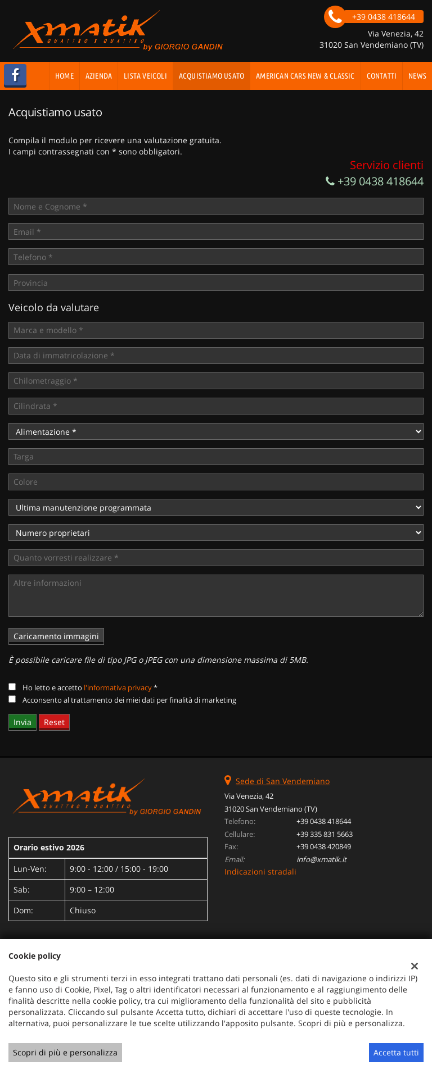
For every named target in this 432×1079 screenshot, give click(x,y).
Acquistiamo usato (211, 75)
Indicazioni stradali (260, 871)
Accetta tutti (396, 1052)
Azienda (99, 75)
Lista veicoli (145, 75)
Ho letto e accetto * (90, 687)
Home (64, 75)
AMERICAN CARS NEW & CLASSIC (305, 75)
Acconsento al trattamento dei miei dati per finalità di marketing (129, 700)
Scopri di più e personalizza (65, 1052)
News (417, 75)
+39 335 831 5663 (324, 834)
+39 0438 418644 (375, 181)
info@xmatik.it (321, 859)
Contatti (382, 75)
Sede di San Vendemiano (283, 781)
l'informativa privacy (118, 687)
